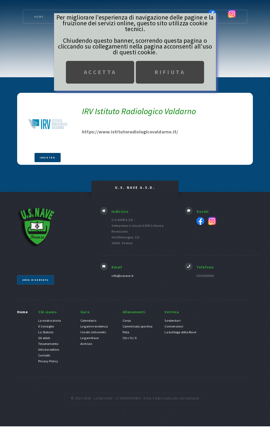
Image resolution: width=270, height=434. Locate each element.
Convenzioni (174, 326)
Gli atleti (44, 338)
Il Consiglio (46, 326)
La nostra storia (49, 320)
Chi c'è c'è (130, 338)
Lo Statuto (46, 332)
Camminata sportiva (138, 326)
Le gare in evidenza (94, 326)
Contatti (44, 355)
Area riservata (35, 279)
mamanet (192, 398)
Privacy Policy (48, 361)
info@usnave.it (122, 276)
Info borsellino (48, 349)
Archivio (86, 344)
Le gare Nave (89, 338)
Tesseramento (48, 344)
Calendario (88, 320)
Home (39, 16)
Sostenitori (172, 320)
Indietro (48, 157)
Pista (126, 332)
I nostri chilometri (93, 332)
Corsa (127, 320)
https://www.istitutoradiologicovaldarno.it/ (130, 132)
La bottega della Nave (180, 332)
